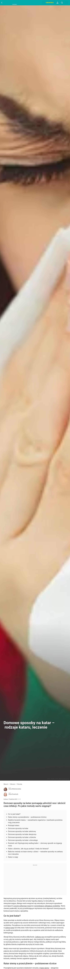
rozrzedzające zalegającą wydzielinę (47, 906)
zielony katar (9, 928)
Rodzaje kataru (14, 825)
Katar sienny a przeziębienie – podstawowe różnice (28, 817)
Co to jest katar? (14, 814)
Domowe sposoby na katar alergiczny (23, 834)
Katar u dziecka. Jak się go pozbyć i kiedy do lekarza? (29, 849)
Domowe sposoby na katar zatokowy (22, 831)
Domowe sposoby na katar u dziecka (22, 837)
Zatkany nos (39, 937)
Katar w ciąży (13, 857)
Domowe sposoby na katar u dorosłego (23, 840)
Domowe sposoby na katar (18, 828)
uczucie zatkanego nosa (22, 906)
